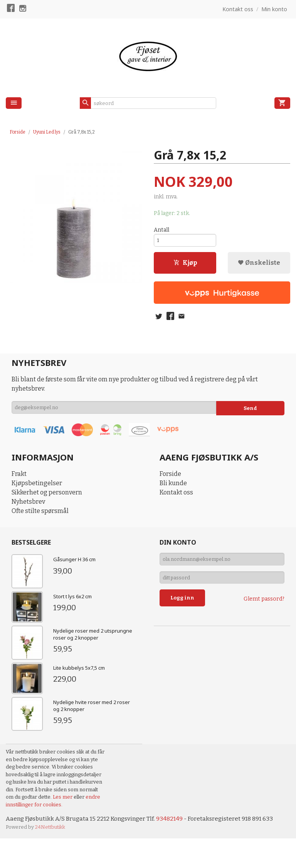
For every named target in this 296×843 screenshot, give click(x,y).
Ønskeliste (259, 265)
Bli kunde (173, 487)
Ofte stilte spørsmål (40, 515)
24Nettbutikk (50, 832)
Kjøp (185, 265)
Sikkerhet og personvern (47, 496)
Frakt (19, 478)
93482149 (175, 823)
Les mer (63, 801)
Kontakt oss (176, 496)
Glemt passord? (264, 607)
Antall (161, 230)
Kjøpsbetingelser (37, 487)
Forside (17, 132)
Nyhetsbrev (28, 506)
